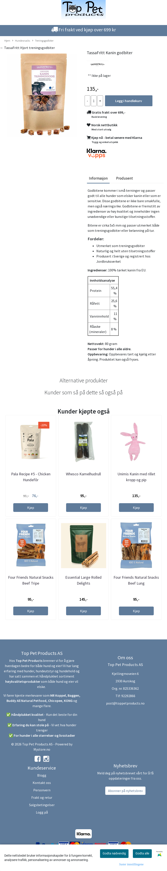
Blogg (41, 775)
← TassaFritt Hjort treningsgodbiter (27, 47)
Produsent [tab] (124, 178)
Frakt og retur (41, 797)
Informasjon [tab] (98, 178)
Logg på (42, 812)
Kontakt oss (42, 782)
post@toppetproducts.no (125, 703)
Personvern (41, 790)
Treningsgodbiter (42, 41)
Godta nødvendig (114, 853)
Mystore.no (41, 749)
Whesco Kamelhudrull (83, 473)
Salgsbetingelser (42, 805)
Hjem (7, 40)
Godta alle (142, 853)
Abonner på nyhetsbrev (125, 791)
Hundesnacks (21, 41)
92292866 (128, 696)
